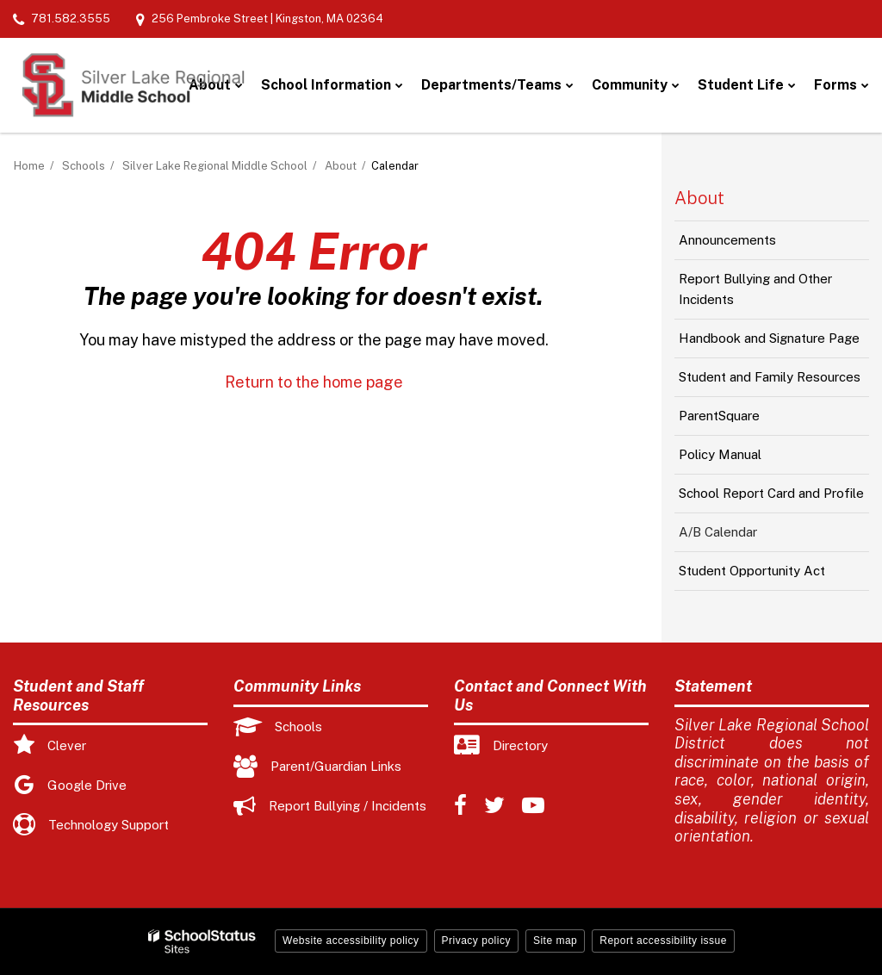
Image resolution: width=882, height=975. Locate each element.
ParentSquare (743, 420)
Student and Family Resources (769, 377)
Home (29, 165)
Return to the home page (314, 382)
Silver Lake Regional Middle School (214, 165)
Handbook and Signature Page (769, 338)
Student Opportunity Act (752, 570)
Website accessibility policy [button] (351, 941)
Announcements (751, 244)
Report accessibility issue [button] (663, 941)
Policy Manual (744, 459)
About (341, 165)
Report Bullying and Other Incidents (755, 295)
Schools (83, 165)
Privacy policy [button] (476, 941)
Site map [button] (555, 941)
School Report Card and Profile (771, 493)
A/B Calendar (718, 532)
